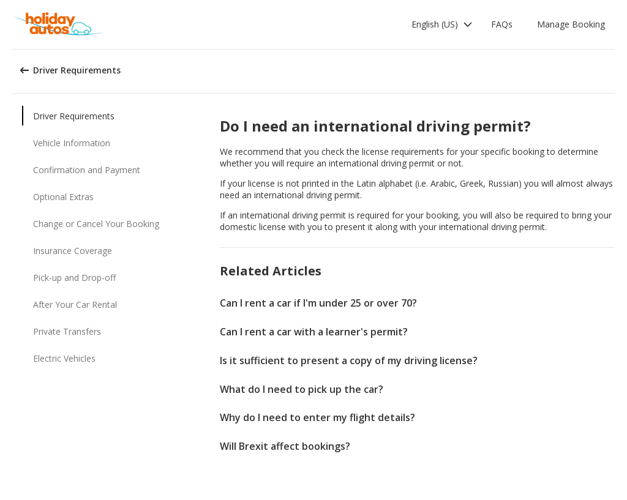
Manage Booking (571, 24)
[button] (442, 24)
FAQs (501, 24)
